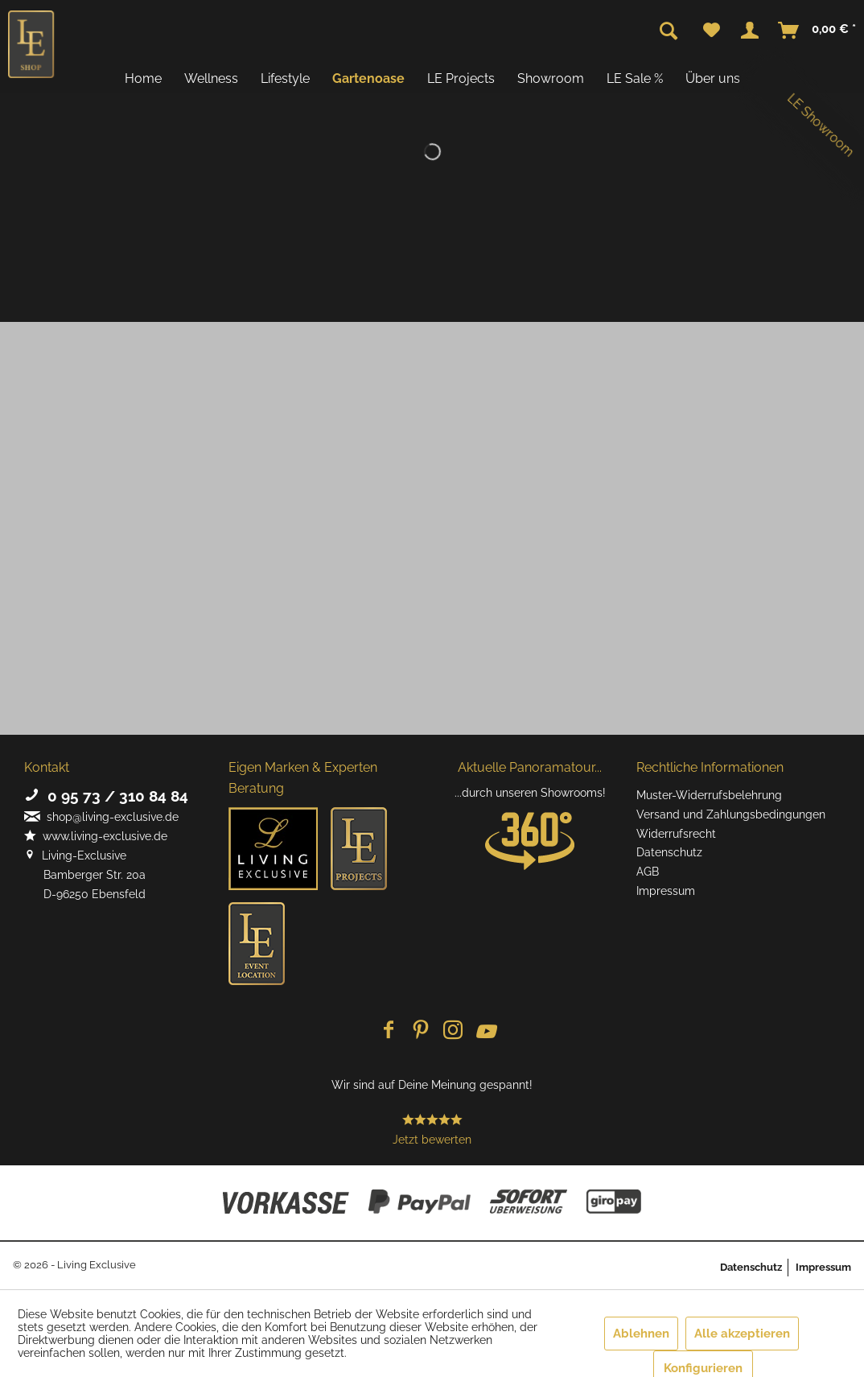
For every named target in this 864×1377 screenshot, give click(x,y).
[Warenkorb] (817, 30)
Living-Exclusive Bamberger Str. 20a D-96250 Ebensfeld (85, 875)
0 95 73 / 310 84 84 (106, 796)
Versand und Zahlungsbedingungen (730, 814)
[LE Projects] (461, 78)
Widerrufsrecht (676, 833)
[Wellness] (211, 78)
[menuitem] (711, 30)
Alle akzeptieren (742, 1333)
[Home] (143, 78)
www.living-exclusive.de (95, 836)
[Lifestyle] (285, 78)
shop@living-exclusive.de (101, 816)
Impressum (665, 890)
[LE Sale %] (634, 78)
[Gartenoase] (368, 78)
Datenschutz (669, 852)
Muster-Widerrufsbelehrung (709, 795)
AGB (647, 871)
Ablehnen (641, 1333)
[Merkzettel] (711, 30)
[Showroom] (550, 78)
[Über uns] (712, 78)
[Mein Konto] (749, 30)
